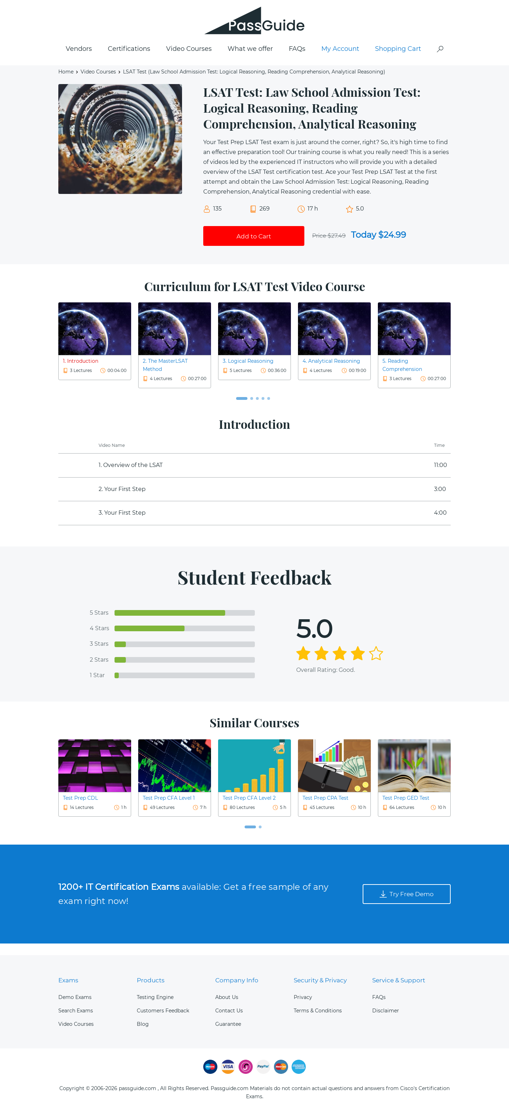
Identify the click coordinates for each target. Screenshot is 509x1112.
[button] (241, 410)
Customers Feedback (163, 1010)
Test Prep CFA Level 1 (169, 809)
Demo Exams (75, 997)
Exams (69, 980)
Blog (143, 1024)
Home (66, 83)
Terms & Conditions (318, 1010)
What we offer (250, 60)
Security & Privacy (322, 980)
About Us (226, 997)
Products (151, 980)
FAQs (297, 60)
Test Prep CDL (80, 809)
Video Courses (189, 60)
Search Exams (75, 1010)
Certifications (129, 60)
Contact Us (229, 1010)
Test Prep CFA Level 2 (249, 809)
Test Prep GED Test (405, 809)
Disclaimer (385, 1010)
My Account (340, 60)
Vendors (79, 60)
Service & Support (400, 980)
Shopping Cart (398, 60)
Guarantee (228, 1024)
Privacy (303, 997)
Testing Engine (155, 997)
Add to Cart (253, 246)
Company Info (237, 980)
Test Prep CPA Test (326, 809)
